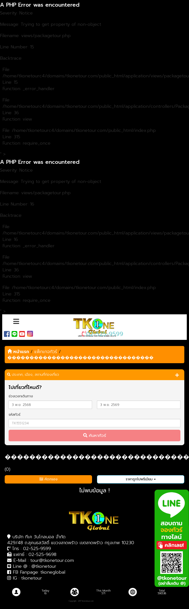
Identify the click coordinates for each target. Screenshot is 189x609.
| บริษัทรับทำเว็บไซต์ (100, 601)
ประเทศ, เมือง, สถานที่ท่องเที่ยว (33, 374)
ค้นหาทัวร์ (94, 435)
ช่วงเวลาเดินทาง (21, 396)
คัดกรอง (48, 479)
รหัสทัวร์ (14, 414)
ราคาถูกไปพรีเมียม (141, 479)
